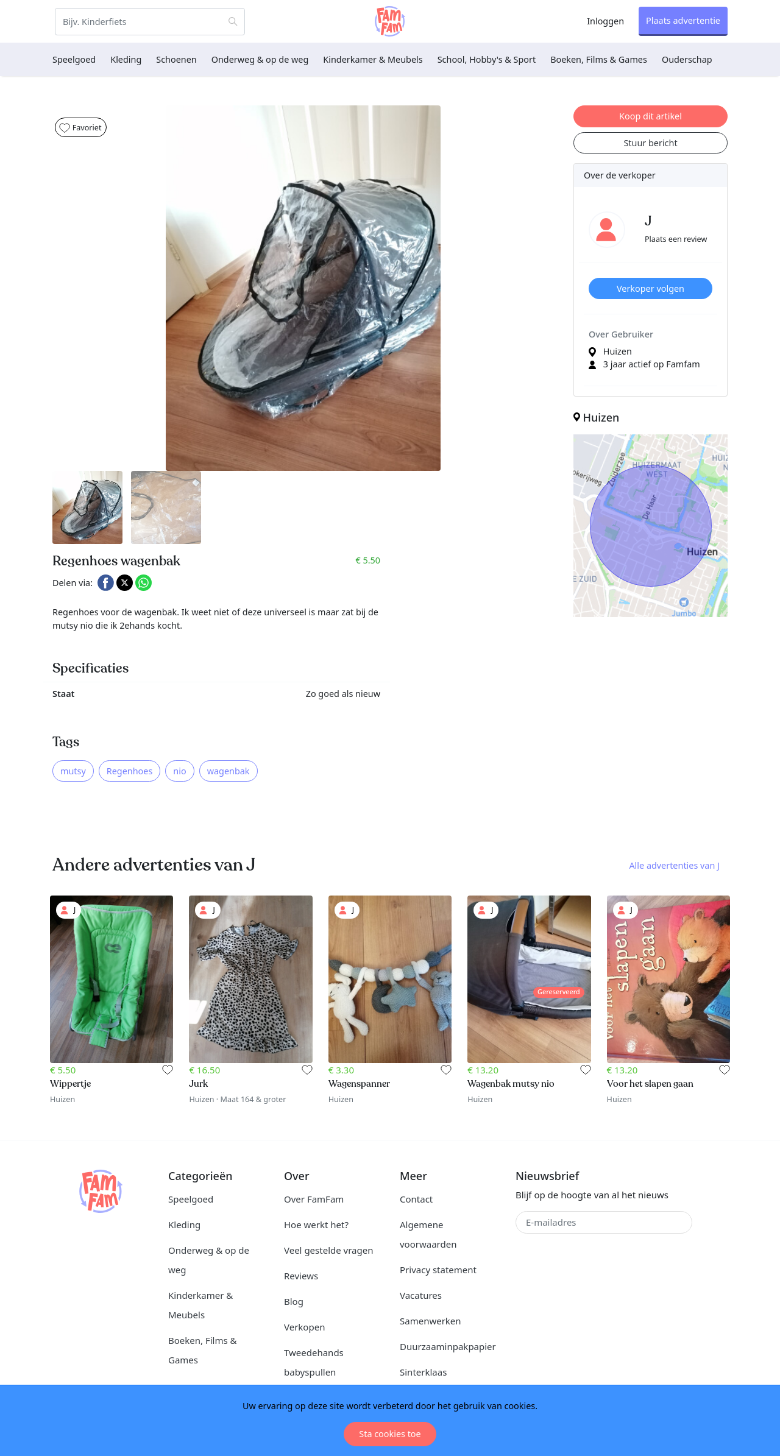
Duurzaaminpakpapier (448, 1346)
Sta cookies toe (389, 1434)
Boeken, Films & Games (598, 59)
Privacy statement (438, 1269)
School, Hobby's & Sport (487, 59)
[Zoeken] (150, 21)
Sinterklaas (423, 1372)
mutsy (73, 771)
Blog (293, 1301)
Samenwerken (430, 1321)
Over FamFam (314, 1199)
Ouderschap (687, 59)
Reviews (301, 1276)
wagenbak (228, 771)
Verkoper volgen (650, 288)
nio (179, 771)
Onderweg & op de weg (260, 59)
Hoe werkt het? (316, 1224)
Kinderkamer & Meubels (372, 59)
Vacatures (421, 1295)
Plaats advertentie (683, 20)
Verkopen (304, 1327)
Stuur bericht (650, 143)
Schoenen (176, 59)
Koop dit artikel (650, 116)
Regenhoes (130, 771)
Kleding (125, 59)
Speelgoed (74, 59)
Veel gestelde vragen (328, 1250)
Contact (416, 1199)
